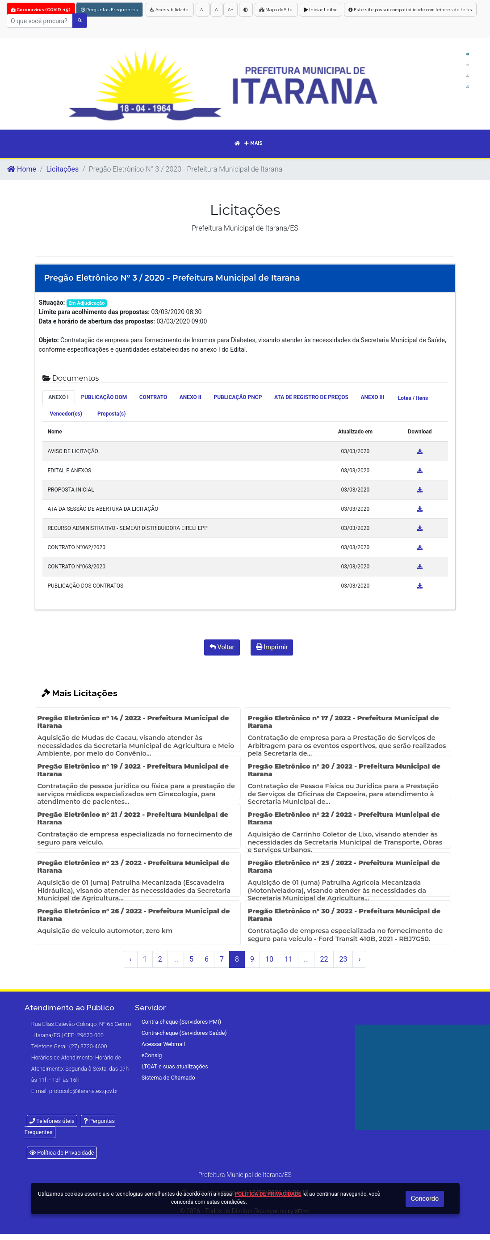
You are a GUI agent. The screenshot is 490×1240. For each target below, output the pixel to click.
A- (202, 9)
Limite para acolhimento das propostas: (94, 311)
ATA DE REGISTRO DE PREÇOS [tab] (311, 397)
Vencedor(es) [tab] (66, 414)
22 (324, 959)
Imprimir (272, 647)
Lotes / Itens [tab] (413, 398)
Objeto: (49, 340)
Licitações (62, 169)
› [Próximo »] (359, 959)
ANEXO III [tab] (372, 397)
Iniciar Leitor (320, 9)
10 (269, 959)
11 (289, 959)
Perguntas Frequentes (109, 9)
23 (343, 959)
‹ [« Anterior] (131, 959)
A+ (230, 9)
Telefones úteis (52, 1121)
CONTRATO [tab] (153, 397)
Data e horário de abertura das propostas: (97, 321)
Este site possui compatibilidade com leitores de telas (410, 9)
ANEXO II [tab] (190, 397)
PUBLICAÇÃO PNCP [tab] (238, 397)
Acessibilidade (169, 9)
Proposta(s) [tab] (111, 414)
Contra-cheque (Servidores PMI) (181, 1021)
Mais (253, 143)
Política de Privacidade (61, 1152)
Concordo (425, 1198)
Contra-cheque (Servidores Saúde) (184, 1033)
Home (21, 169)
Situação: (52, 302)
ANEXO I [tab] (58, 397)
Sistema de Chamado (168, 1077)
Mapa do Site (276, 9)
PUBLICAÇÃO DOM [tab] (104, 397)
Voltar (222, 647)
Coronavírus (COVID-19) (41, 9)
